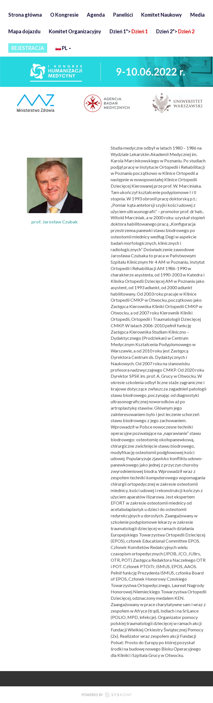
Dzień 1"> (129, 31)
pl (63, 48)
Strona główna (25, 15)
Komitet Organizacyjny (75, 31)
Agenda (96, 15)
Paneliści (123, 15)
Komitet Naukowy (161, 15)
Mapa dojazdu (24, 31)
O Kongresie (64, 15)
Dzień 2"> (175, 31)
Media (197, 15)
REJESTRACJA (27, 48)
